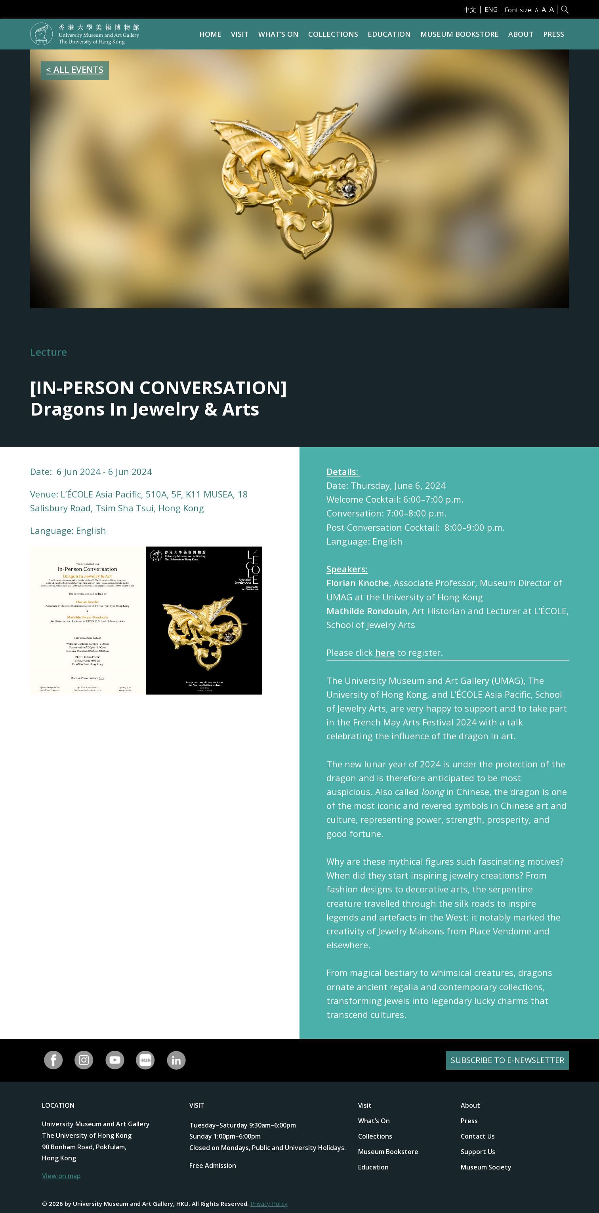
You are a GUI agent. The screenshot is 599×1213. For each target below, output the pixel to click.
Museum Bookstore (459, 34)
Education (389, 34)
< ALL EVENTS (74, 69)
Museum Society (486, 1167)
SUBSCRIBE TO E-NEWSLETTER (507, 1060)
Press (553, 34)
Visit (240, 34)
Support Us (478, 1151)
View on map (61, 1175)
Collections (333, 34)
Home (210, 34)
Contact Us (478, 1136)
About (521, 34)
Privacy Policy (269, 1203)
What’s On (278, 34)
